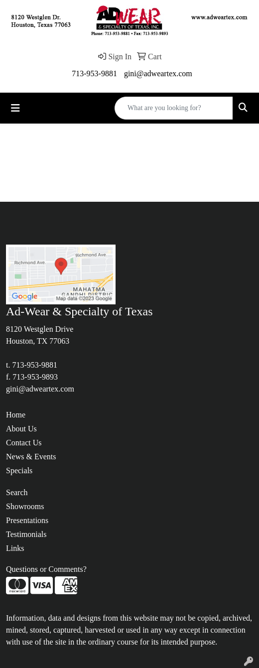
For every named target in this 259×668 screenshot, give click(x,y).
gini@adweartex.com (158, 73)
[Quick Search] (174, 108)
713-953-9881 (94, 73)
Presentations (27, 520)
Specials (19, 470)
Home (15, 414)
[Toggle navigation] (15, 108)
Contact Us (24, 442)
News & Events (31, 456)
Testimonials (26, 534)
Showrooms (25, 506)
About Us (21, 428)
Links (15, 548)
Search (17, 492)
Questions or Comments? (46, 569)
